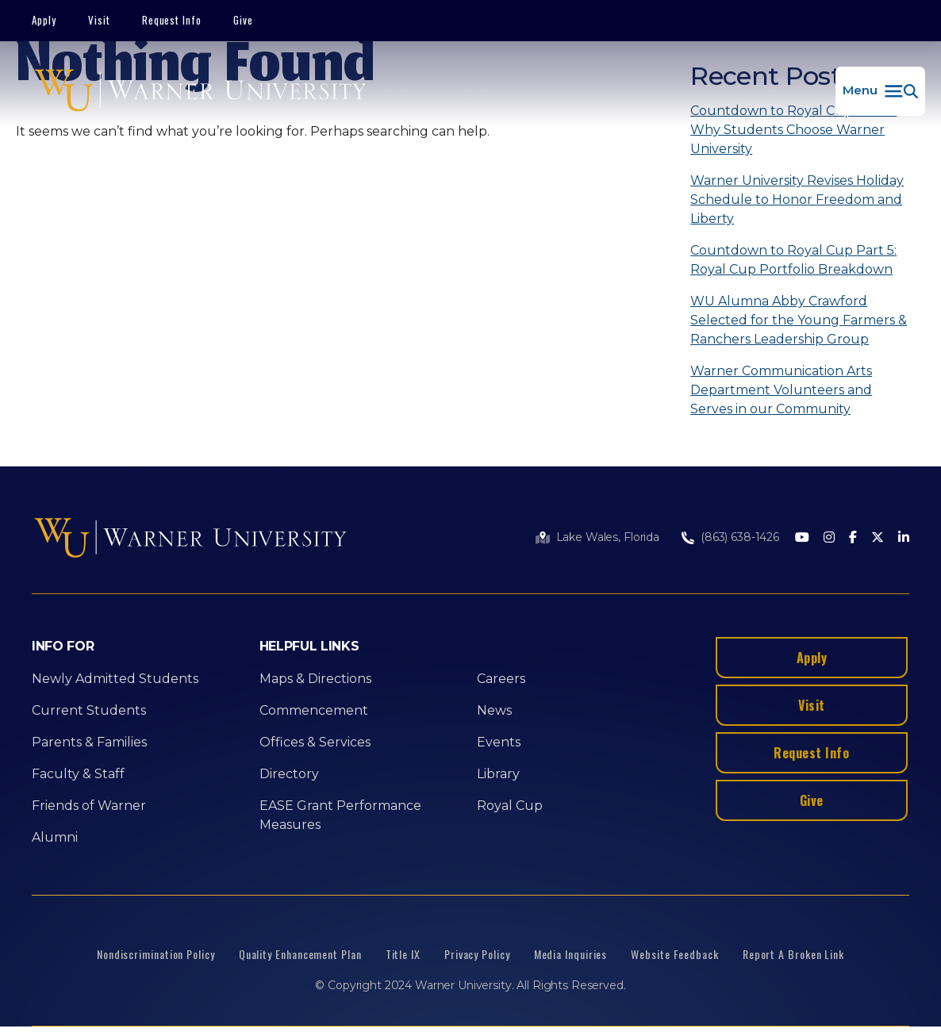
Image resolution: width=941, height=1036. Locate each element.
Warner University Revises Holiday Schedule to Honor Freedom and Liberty (797, 199)
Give (243, 20)
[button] (880, 91)
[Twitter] (877, 538)
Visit (99, 20)
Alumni (55, 837)
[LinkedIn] (903, 538)
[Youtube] (802, 538)
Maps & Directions (315, 678)
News (494, 710)
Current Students (89, 710)
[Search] (715, 170)
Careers (501, 678)
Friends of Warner (89, 805)
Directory (289, 773)
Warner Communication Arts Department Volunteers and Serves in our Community (781, 389)
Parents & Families (89, 742)
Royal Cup (510, 805)
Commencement (313, 710)
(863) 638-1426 (740, 537)
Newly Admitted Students (115, 678)
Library (498, 773)
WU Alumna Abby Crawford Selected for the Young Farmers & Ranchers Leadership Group (798, 320)
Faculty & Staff (78, 773)
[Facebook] (853, 538)
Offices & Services (315, 742)
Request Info (172, 20)
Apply (44, 20)
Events (498, 742)
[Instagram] (829, 538)
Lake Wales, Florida (607, 537)
